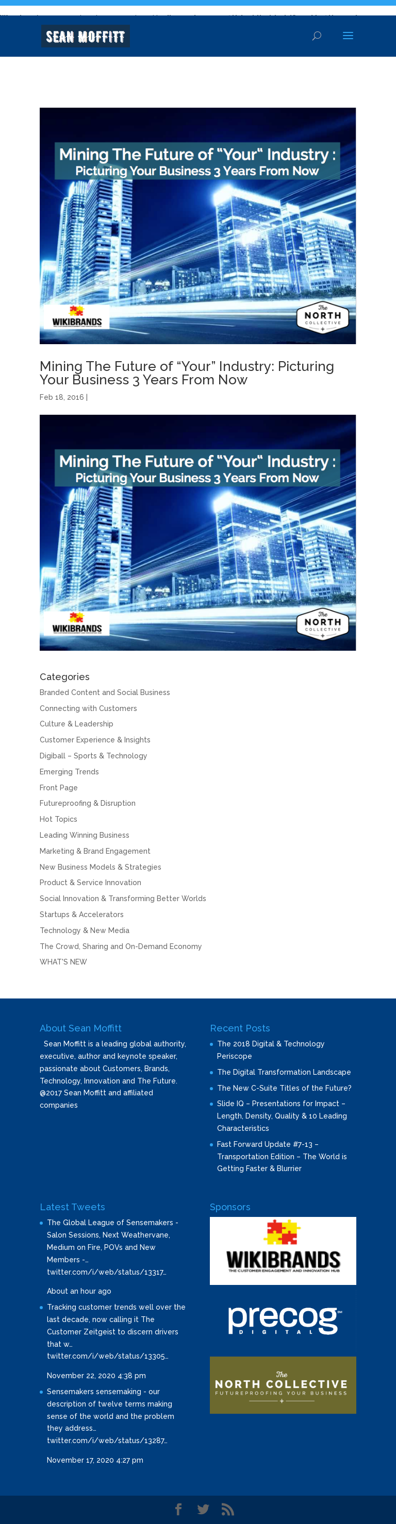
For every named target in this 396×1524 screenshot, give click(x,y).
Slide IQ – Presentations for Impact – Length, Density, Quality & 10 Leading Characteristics (282, 1115)
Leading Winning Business (84, 835)
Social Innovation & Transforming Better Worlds (123, 898)
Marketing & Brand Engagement (95, 851)
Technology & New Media (84, 930)
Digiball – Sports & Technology (93, 756)
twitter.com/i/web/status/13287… (107, 1440)
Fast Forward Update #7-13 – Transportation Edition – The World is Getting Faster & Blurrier (282, 1156)
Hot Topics (58, 819)
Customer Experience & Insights (95, 740)
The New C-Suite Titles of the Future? (284, 1088)
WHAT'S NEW (63, 962)
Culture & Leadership (76, 724)
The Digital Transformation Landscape (284, 1072)
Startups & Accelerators (82, 914)
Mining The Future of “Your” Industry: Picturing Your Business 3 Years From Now (187, 373)
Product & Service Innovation (90, 882)
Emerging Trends (69, 772)
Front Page (59, 788)
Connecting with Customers (88, 708)
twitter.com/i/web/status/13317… (107, 1272)
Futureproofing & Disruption (88, 803)
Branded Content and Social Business (105, 692)
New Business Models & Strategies (100, 867)
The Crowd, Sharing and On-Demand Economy (121, 946)
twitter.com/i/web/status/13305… (108, 1356)
